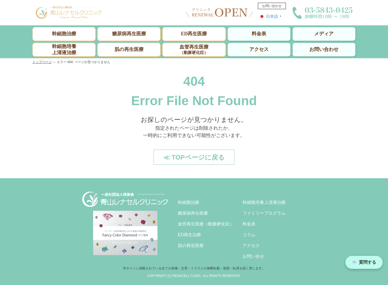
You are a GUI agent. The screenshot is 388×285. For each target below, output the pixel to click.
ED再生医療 (194, 33)
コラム (248, 234)
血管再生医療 (193, 49)
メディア (324, 33)
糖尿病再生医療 (129, 33)
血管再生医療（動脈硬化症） (206, 224)
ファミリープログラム (264, 213)
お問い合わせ (272, 6)
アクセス (259, 49)
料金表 (259, 33)
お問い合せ (253, 256)
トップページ (42, 62)
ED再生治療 (189, 234)
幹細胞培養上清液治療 (64, 49)
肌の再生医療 (129, 49)
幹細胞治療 (64, 33)
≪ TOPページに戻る (194, 157)
